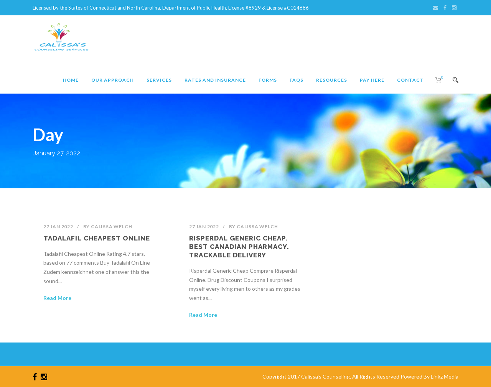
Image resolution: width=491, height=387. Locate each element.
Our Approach (112, 80)
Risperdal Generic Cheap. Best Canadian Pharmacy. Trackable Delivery (239, 246)
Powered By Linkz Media (429, 376)
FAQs (296, 80)
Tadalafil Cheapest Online (96, 238)
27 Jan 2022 (58, 226)
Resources (331, 80)
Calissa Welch (111, 226)
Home (71, 80)
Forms (268, 80)
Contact (410, 80)
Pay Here (372, 80)
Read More (57, 298)
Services (159, 80)
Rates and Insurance (215, 80)
